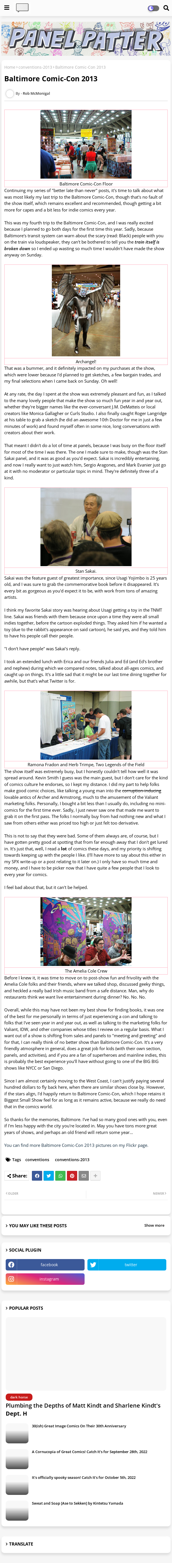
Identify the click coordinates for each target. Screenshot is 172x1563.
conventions (37, 1159)
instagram (49, 1279)
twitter (131, 1264)
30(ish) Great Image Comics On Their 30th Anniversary (79, 1425)
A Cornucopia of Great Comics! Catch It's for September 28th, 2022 (89, 1451)
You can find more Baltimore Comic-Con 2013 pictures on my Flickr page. (76, 1145)
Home (9, 67)
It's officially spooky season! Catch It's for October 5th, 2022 (84, 1477)
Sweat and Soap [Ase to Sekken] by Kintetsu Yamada (77, 1503)
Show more (154, 1225)
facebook (49, 1264)
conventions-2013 (35, 67)
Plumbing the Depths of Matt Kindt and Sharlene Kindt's (83, 1409)
